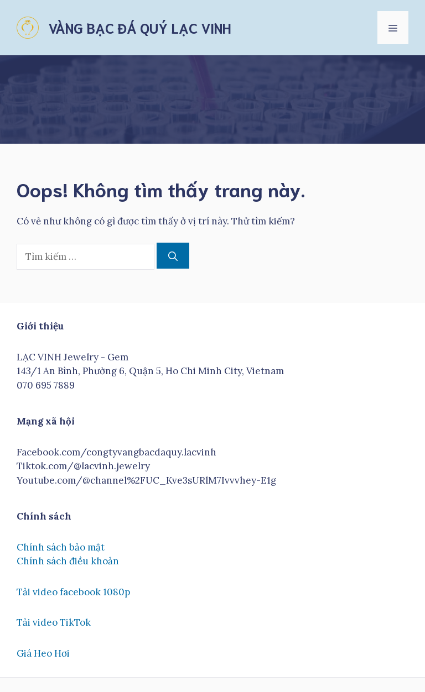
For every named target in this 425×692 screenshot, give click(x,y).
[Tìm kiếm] (173, 256)
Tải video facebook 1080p (73, 592)
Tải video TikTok (54, 622)
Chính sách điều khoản (68, 561)
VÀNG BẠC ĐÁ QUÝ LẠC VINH (139, 27)
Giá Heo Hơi (43, 653)
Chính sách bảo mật (61, 547)
